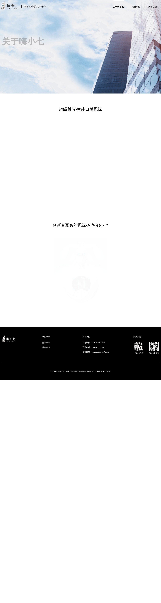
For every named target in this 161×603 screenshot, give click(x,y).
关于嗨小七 (118, 7)
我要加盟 (136, 7)
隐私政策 (46, 343)
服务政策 (46, 347)
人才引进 (152, 7)
